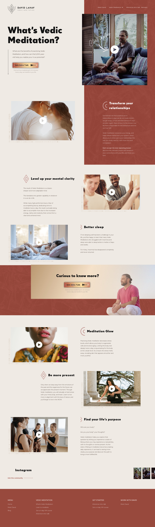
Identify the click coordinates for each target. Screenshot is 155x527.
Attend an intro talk (133, 7)
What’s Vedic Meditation (44, 504)
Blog (9, 510)
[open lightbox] (114, 49)
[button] (115, 7)
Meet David (102, 7)
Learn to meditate (42, 507)
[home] (21, 9)
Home (10, 504)
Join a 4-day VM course (44, 510)
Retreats (144, 7)
